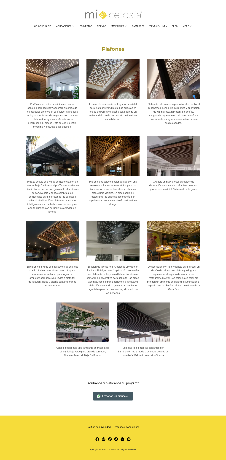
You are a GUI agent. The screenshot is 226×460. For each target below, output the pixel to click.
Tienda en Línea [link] (158, 26)
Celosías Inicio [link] (42, 26)
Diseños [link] (101, 26)
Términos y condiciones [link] (126, 427)
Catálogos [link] (138, 26)
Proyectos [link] (86, 26)
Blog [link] (175, 26)
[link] (113, 14)
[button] (65, 26)
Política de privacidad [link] (99, 427)
